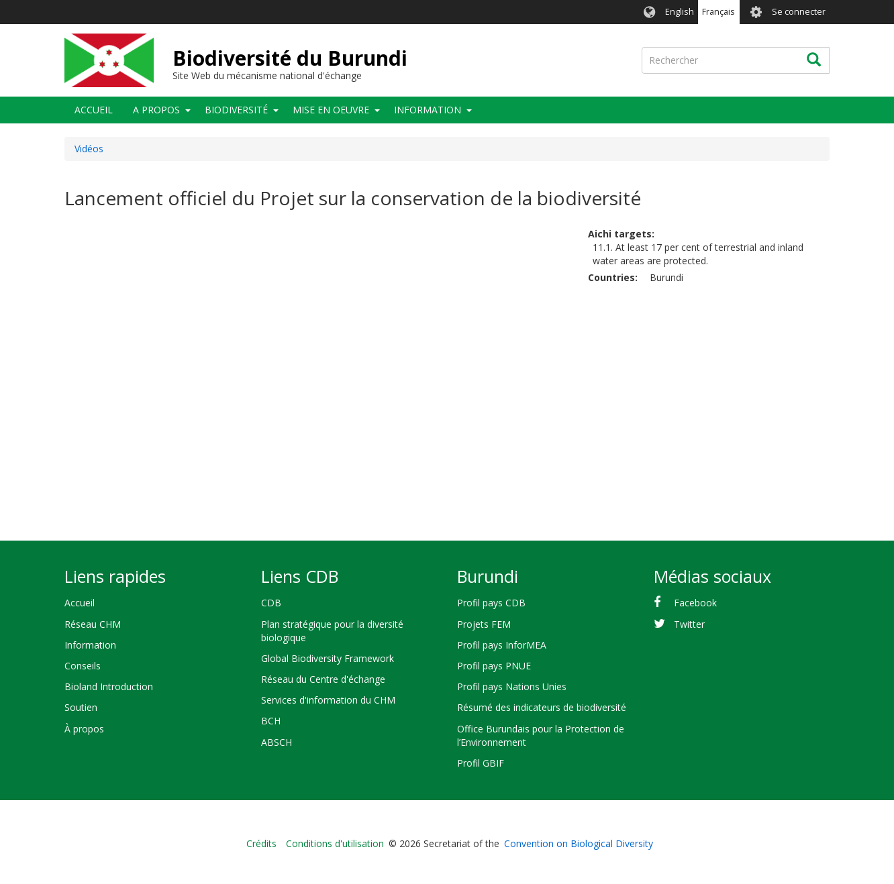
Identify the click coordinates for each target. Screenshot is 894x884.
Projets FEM (484, 624)
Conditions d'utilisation (335, 843)
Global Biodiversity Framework (327, 658)
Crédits (261, 843)
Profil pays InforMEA (501, 645)
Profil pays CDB (491, 602)
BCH (271, 720)
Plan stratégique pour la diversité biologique (332, 631)
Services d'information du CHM (328, 700)
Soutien (80, 707)
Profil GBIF (480, 763)
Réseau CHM (92, 624)
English (679, 11)
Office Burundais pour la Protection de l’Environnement (540, 735)
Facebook (695, 602)
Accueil (93, 109)
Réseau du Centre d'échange (323, 679)
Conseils (82, 665)
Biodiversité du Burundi (289, 58)
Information (427, 109)
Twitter (689, 624)
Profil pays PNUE (494, 665)
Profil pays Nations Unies (511, 686)
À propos (84, 728)
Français (718, 11)
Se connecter (799, 11)
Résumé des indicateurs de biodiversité (541, 707)
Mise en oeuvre (331, 109)
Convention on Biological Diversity (578, 843)
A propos (156, 109)
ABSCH (276, 742)
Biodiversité (236, 109)
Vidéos (88, 148)
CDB (271, 602)
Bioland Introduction (108, 686)
